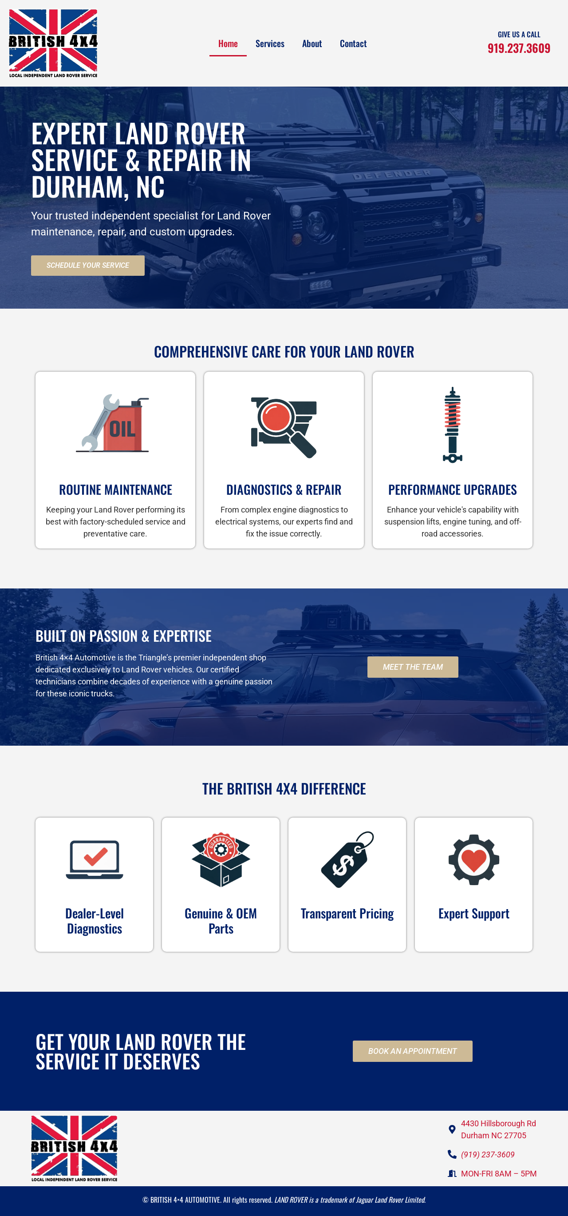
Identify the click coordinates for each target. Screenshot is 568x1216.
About (312, 43)
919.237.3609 (519, 47)
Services (270, 43)
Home (228, 43)
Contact (353, 43)
